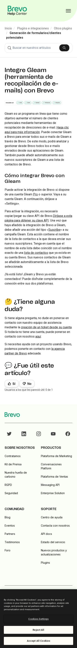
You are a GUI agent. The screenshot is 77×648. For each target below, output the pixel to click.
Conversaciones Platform (51, 466)
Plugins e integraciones (33, 28)
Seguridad (11, 493)
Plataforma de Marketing (56, 456)
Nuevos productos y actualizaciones (54, 552)
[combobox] (38, 48)
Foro (7, 550)
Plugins (45, 562)
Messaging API (50, 484)
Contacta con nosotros (55, 525)
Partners (10, 533)
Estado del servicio (53, 542)
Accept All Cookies (38, 640)
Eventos (10, 525)
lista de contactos (36, 253)
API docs (46, 533)
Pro (35, 194)
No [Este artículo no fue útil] (29, 383)
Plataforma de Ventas (54, 476)
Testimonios (12, 542)
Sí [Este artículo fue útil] (13, 383)
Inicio (8, 28)
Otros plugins (63, 28)
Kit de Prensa (13, 464)
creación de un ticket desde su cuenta (46, 327)
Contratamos (13, 456)
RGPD (8, 484)
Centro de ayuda (51, 517)
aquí (38, 336)
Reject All (38, 629)
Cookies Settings (38, 618)
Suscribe (54, 229)
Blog (7, 517)
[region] (38, 618)
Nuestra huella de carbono (16, 474)
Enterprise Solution (53, 493)
